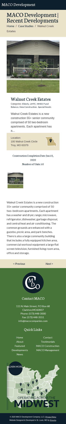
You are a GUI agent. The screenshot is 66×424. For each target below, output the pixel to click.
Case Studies (25, 26)
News (20, 354)
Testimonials (48, 341)
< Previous (19, 263)
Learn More (15, 366)
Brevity (53, 420)
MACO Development (18, 4)
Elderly (25, 103)
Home (10, 26)
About (19, 341)
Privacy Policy (51, 417)
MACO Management (47, 350)
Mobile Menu (60, 5)
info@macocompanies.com (33, 320)
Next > (49, 263)
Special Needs (44, 107)
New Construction (28, 107)
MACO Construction (47, 345)
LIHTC (33, 103)
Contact (47, 337)
